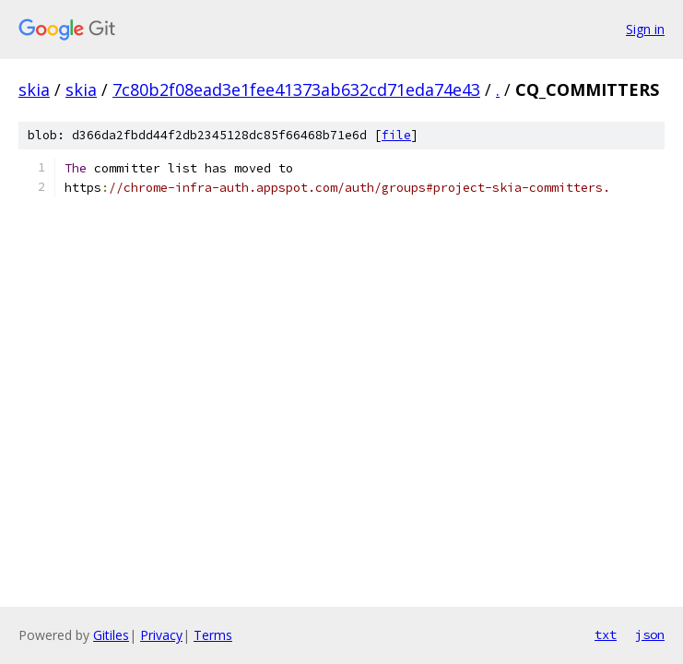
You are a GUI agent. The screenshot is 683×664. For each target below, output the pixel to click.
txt (606, 634)
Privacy (161, 635)
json (650, 634)
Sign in (645, 29)
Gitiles (111, 635)
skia (34, 89)
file (396, 135)
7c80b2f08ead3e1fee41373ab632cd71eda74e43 (296, 89)
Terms (213, 635)
